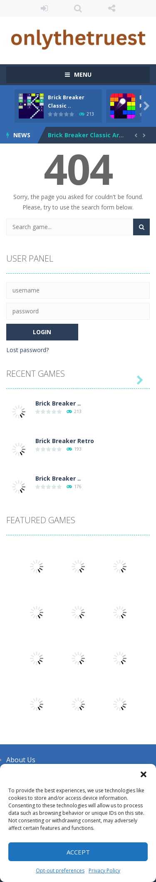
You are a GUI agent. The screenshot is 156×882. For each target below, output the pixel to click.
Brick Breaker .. (58, 403)
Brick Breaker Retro (64, 441)
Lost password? (27, 350)
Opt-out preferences (60, 870)
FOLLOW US (111, 8)
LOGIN (44, 8)
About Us (20, 759)
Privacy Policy (104, 870)
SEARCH (78, 8)
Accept (78, 852)
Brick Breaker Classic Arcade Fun (97, 135)
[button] (143, 774)
